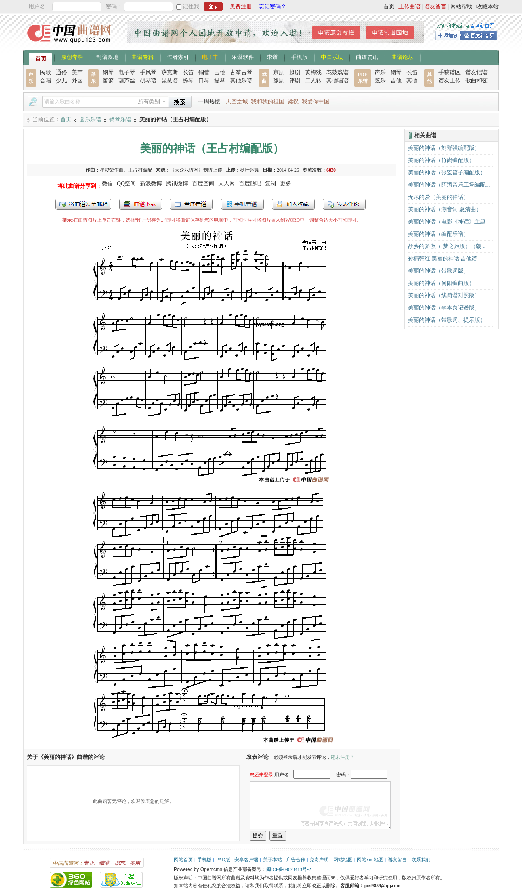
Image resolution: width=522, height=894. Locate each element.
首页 (388, 7)
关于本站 (272, 859)
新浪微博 (151, 184)
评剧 (294, 81)
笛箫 (108, 81)
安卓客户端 (246, 859)
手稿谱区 (449, 72)
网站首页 (183, 859)
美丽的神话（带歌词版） (438, 271)
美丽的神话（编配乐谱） (438, 234)
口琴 (204, 81)
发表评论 (344, 204)
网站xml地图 (370, 859)
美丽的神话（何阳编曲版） (441, 283)
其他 (411, 81)
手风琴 (148, 72)
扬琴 (188, 81)
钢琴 (108, 72)
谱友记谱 (476, 72)
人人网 (226, 184)
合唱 (45, 81)
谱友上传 (449, 81)
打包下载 (140, 204)
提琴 (219, 81)
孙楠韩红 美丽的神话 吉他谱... (445, 259)
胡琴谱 (148, 81)
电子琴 (126, 72)
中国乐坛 (332, 56)
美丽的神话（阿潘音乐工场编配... (449, 185)
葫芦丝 (126, 81)
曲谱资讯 (367, 56)
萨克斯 (169, 72)
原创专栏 (72, 56)
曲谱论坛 (402, 56)
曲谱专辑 (142, 56)
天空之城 (237, 102)
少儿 (61, 81)
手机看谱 (242, 204)
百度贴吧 (250, 184)
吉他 (219, 72)
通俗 (61, 72)
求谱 (272, 56)
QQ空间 (126, 184)
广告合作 (295, 859)
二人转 (313, 81)
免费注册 (241, 7)
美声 (77, 72)
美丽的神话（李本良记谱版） (444, 308)
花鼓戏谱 (337, 72)
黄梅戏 (313, 72)
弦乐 (380, 81)
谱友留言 (435, 7)
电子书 (210, 56)
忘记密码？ (272, 7)
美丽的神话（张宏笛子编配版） (447, 173)
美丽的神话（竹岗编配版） (441, 160)
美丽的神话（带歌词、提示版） (447, 320)
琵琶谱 (169, 81)
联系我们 (421, 859)
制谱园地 (107, 56)
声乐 (380, 72)
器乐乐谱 (90, 119)
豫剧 (278, 81)
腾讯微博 (177, 184)
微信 (107, 184)
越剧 (294, 72)
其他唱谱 (337, 81)
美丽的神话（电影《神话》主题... (449, 222)
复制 (270, 184)
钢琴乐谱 (120, 119)
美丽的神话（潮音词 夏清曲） (445, 209)
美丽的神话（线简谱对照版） (444, 295)
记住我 (191, 7)
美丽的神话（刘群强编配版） (444, 148)
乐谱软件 (243, 56)
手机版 (299, 56)
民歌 (45, 72)
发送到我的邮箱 (83, 204)
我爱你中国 (316, 102)
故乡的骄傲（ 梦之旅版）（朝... (447, 246)
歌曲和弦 (476, 81)
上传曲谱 (409, 7)
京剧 (278, 72)
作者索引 (178, 56)
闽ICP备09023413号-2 (288, 869)
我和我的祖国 (267, 102)
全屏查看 (191, 204)
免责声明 (319, 859)
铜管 (204, 72)
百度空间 (203, 184)
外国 (77, 81)
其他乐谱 (241, 81)
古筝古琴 (241, 72)
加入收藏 (293, 204)
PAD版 (223, 859)
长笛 (188, 72)
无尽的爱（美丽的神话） (438, 197)
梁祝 (293, 102)
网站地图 (342, 859)
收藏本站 (487, 7)
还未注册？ (342, 757)
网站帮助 (461, 7)
